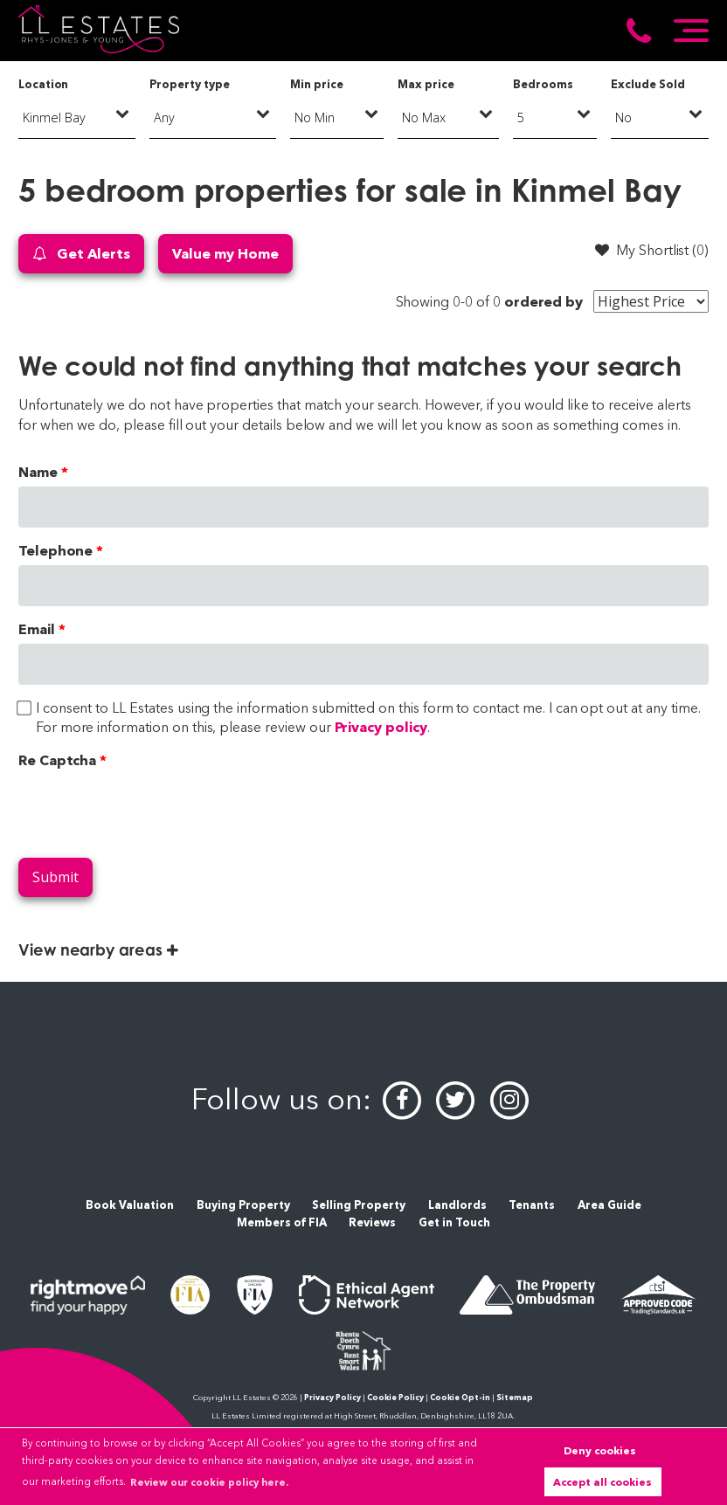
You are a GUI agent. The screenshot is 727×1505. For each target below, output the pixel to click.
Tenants (532, 1205)
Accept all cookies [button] (602, 1481)
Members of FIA (282, 1222)
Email (36, 629)
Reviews (372, 1222)
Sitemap (514, 1397)
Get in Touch (454, 1222)
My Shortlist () (652, 250)
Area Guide (609, 1205)
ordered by (544, 301)
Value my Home (225, 253)
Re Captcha (57, 760)
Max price (426, 84)
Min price (316, 84)
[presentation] (151, 810)
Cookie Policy (395, 1397)
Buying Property (243, 1205)
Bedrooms (543, 84)
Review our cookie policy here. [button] (209, 1482)
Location (43, 84)
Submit (55, 877)
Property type (189, 84)
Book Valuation (130, 1205)
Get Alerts (81, 253)
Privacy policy (381, 727)
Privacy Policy (332, 1397)
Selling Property (358, 1205)
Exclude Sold (647, 84)
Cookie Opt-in (460, 1397)
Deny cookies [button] (600, 1450)
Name (38, 472)
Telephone (55, 550)
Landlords (457, 1205)
